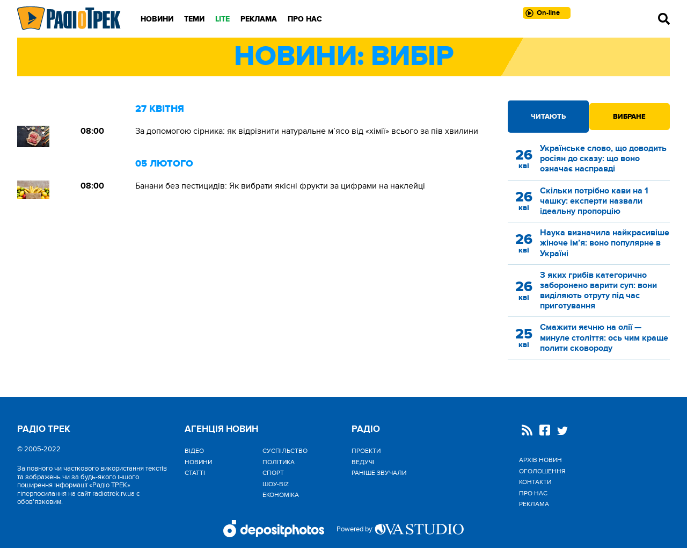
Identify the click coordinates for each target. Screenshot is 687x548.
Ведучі (363, 462)
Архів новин (540, 460)
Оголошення (542, 471)
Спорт (273, 473)
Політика (278, 462)
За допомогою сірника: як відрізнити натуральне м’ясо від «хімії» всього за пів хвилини (306, 131)
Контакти (535, 482)
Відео (194, 451)
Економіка (280, 495)
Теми (194, 19)
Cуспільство (285, 451)
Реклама (258, 19)
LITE (222, 19)
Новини (157, 19)
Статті (195, 473)
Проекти (366, 451)
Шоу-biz (275, 484)
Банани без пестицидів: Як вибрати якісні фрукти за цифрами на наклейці (280, 186)
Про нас (305, 19)
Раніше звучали (379, 473)
